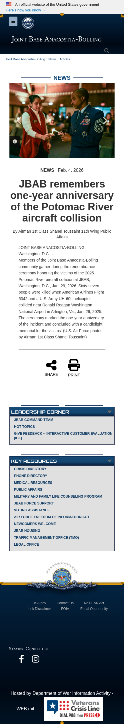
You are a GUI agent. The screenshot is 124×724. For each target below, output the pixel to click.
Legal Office (26, 544)
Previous (19, 120)
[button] (26, 10)
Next (104, 120)
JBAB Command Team (33, 420)
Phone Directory (30, 476)
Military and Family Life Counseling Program (58, 496)
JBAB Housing (27, 531)
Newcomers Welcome (35, 524)
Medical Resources (33, 483)
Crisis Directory (30, 469)
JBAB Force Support (34, 503)
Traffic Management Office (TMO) (46, 538)
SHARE (51, 368)
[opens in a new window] (21, 660)
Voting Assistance (32, 510)
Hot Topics (24, 427)
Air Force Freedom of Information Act (51, 517)
